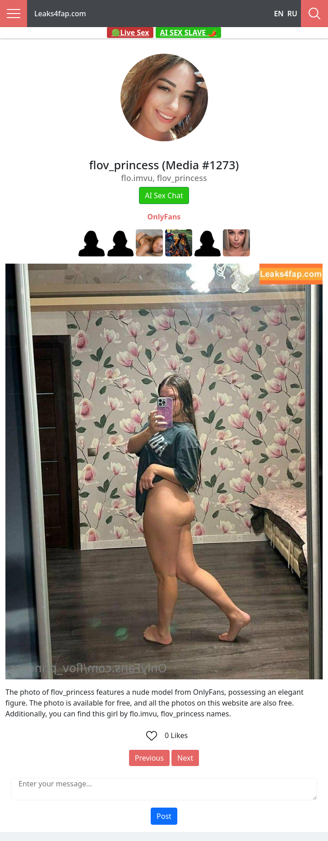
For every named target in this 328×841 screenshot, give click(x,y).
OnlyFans (164, 217)
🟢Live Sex (130, 32)
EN (279, 14)
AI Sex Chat (164, 195)
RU (292, 14)
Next (185, 758)
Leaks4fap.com (60, 14)
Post (164, 816)
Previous (149, 758)
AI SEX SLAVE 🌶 (188, 32)
